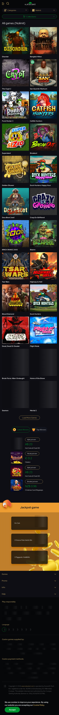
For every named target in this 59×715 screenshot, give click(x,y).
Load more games (29, 418)
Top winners (39, 429)
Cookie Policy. (39, 705)
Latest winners (21, 429)
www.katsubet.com (27, 686)
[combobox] (15, 10)
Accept (12, 709)
